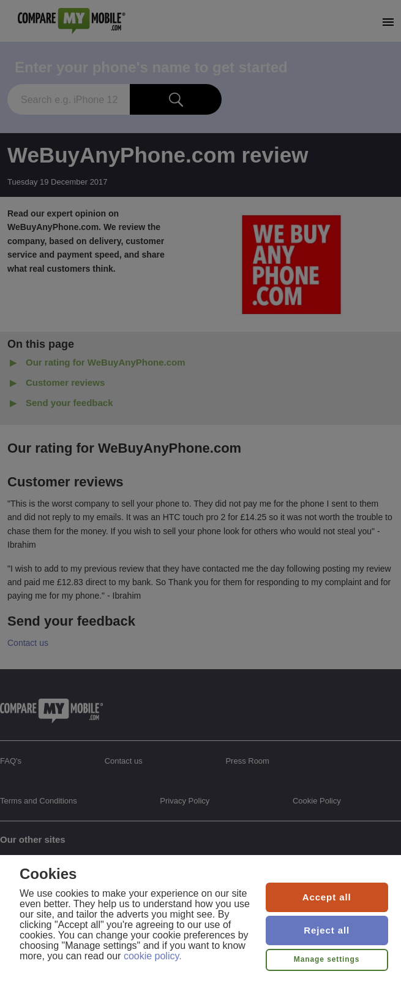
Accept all (326, 897)
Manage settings (327, 959)
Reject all (327, 930)
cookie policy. (153, 956)
